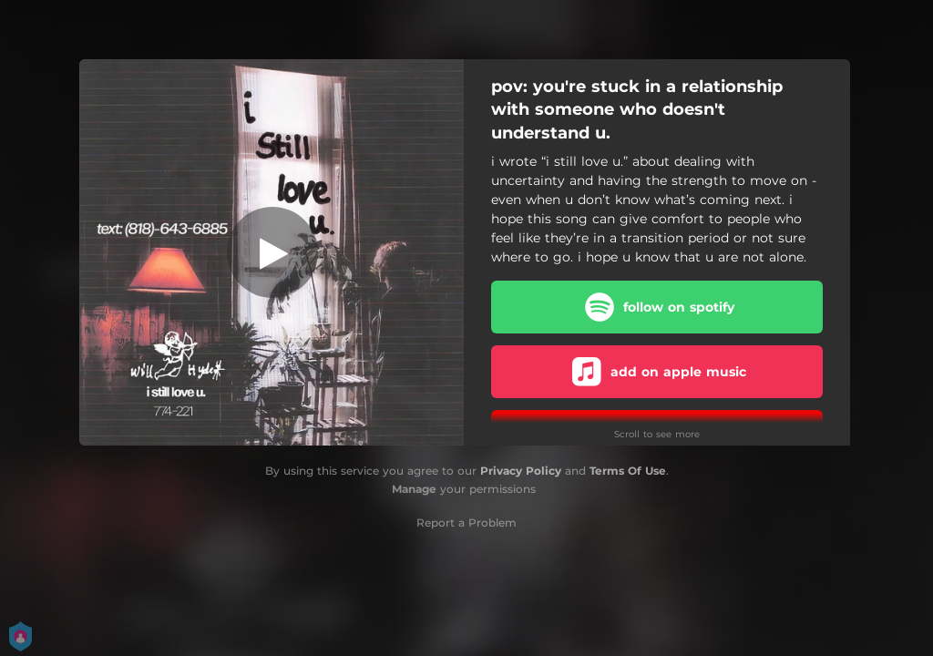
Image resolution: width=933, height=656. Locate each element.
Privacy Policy (520, 470)
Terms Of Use (628, 470)
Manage (414, 489)
